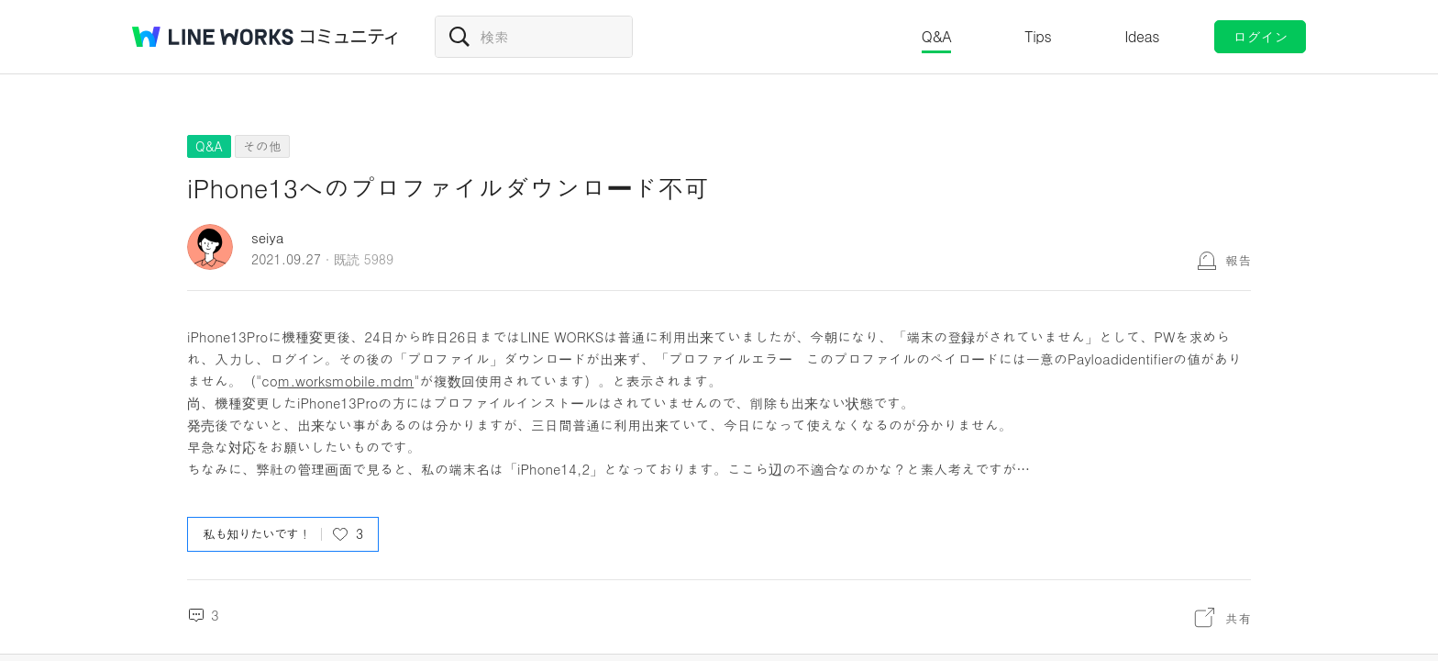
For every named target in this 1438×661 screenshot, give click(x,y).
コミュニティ (349, 36)
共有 (1238, 618)
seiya (267, 237)
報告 (1238, 260)
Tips (1037, 36)
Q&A (937, 36)
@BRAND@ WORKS (212, 37)
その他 (262, 146)
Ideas (1141, 36)
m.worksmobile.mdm (346, 380)
